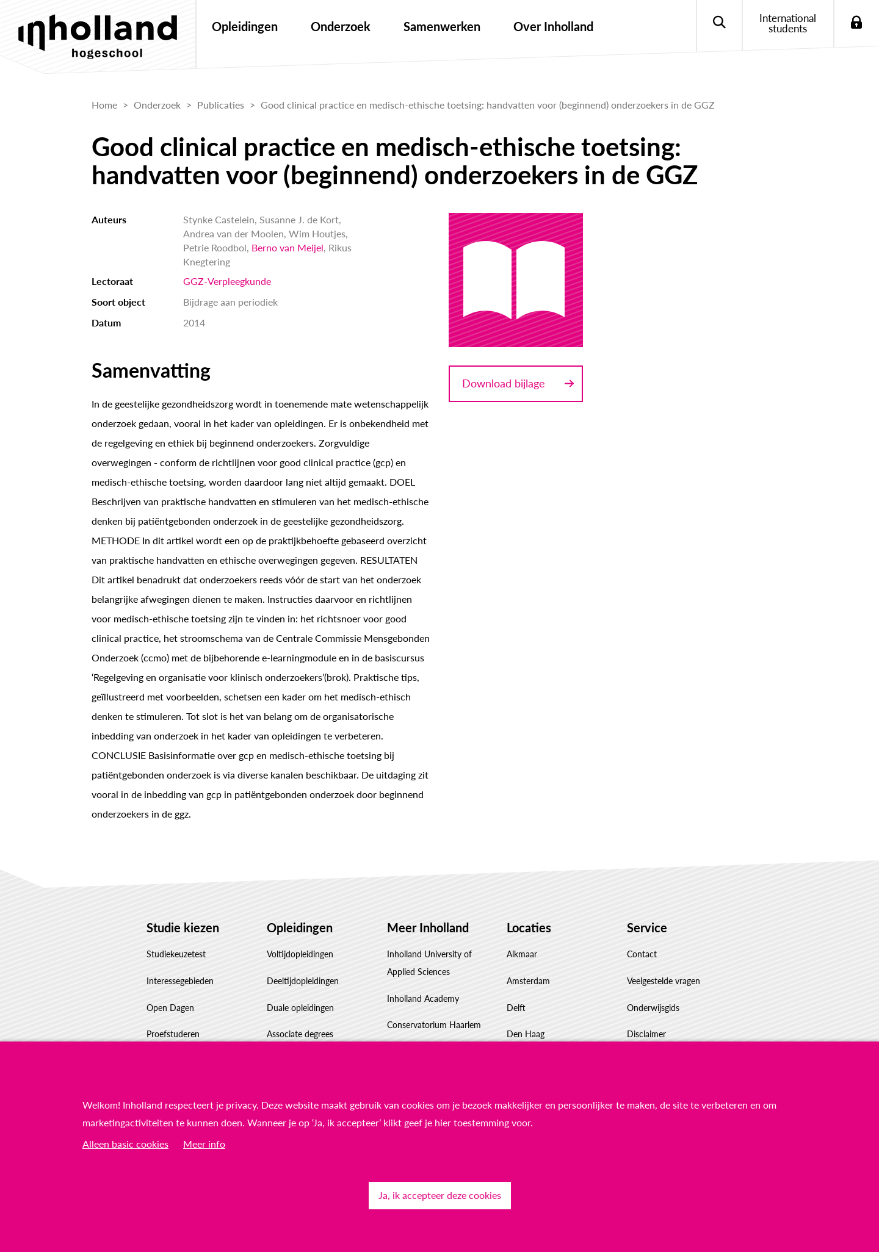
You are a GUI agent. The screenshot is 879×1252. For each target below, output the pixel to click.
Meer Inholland (428, 927)
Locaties (529, 927)
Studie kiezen (182, 927)
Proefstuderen (173, 1034)
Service (647, 927)
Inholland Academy (423, 998)
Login (856, 23)
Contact (642, 954)
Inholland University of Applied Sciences (429, 963)
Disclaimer (646, 1034)
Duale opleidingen (300, 1007)
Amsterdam (528, 981)
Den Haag (525, 1034)
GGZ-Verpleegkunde (227, 281)
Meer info (204, 1143)
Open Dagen (170, 1007)
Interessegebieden (180, 981)
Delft (516, 1007)
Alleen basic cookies (125, 1143)
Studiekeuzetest (176, 954)
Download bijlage (503, 383)
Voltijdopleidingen (300, 954)
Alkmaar (522, 954)
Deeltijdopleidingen (303, 981)
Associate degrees (300, 1034)
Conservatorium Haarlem (434, 1025)
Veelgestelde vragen (663, 981)
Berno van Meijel (287, 247)
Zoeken (719, 23)
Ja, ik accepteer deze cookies (439, 1195)
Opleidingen (300, 927)
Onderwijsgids (653, 1007)
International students (787, 23)
